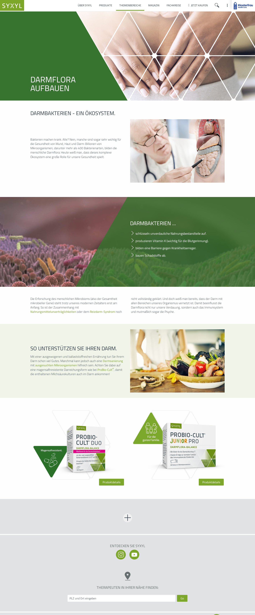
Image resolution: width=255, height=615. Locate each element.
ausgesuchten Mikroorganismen (56, 365)
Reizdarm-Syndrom (102, 312)
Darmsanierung (113, 361)
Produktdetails (111, 482)
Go (182, 598)
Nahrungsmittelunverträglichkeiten (53, 312)
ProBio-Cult (105, 370)
